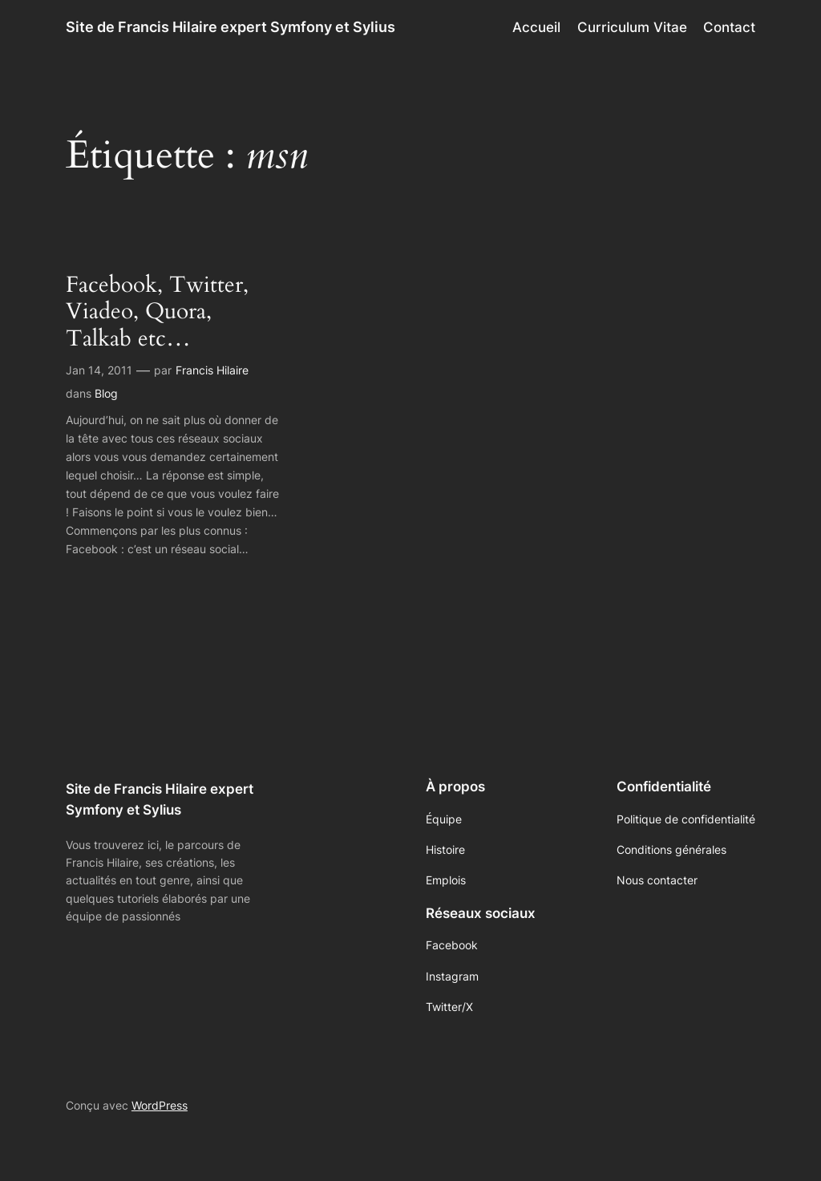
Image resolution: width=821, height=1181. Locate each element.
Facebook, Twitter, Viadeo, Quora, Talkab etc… (157, 311)
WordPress (159, 1105)
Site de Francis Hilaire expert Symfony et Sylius (230, 26)
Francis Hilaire (212, 370)
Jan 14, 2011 (99, 370)
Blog (106, 393)
